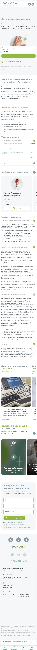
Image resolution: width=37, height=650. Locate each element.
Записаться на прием (17, 56)
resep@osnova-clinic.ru (18, 645)
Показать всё (6, 419)
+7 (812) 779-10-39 (18, 561)
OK (32, 642)
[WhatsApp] (12, 555)
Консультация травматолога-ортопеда (12, 143)
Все (34, 172)
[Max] (24, 555)
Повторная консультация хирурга (11, 148)
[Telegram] (18, 555)
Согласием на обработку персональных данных (17, 527)
